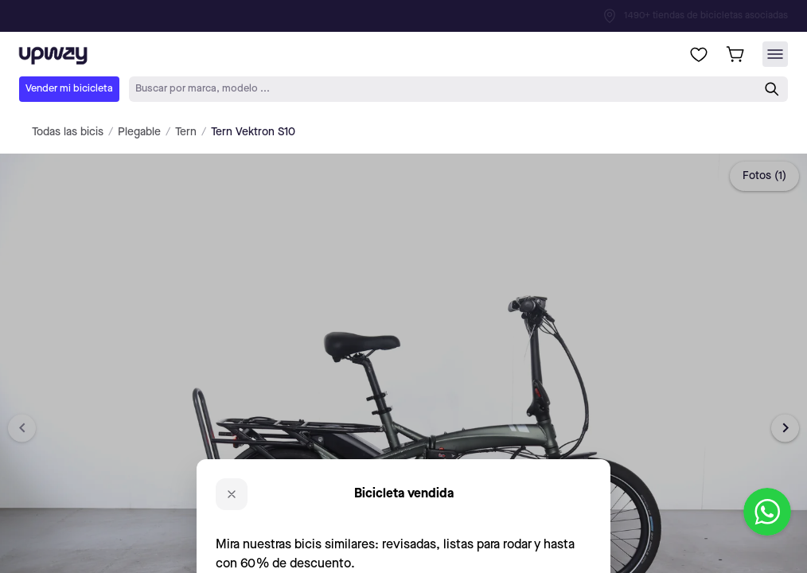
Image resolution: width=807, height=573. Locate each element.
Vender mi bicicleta (69, 89)
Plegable (139, 132)
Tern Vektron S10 (253, 132)
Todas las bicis (67, 132)
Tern (186, 132)
